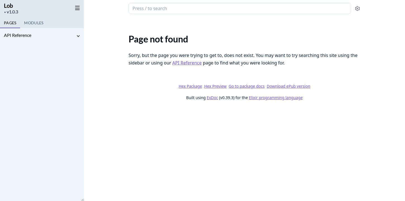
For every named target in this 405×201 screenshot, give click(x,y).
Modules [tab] (33, 22)
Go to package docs (247, 86)
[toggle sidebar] (76, 8)
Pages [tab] (10, 22)
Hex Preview (215, 86)
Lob (8, 5)
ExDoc (212, 97)
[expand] (78, 36)
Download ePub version (288, 86)
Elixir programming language (276, 97)
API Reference (17, 35)
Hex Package (190, 86)
